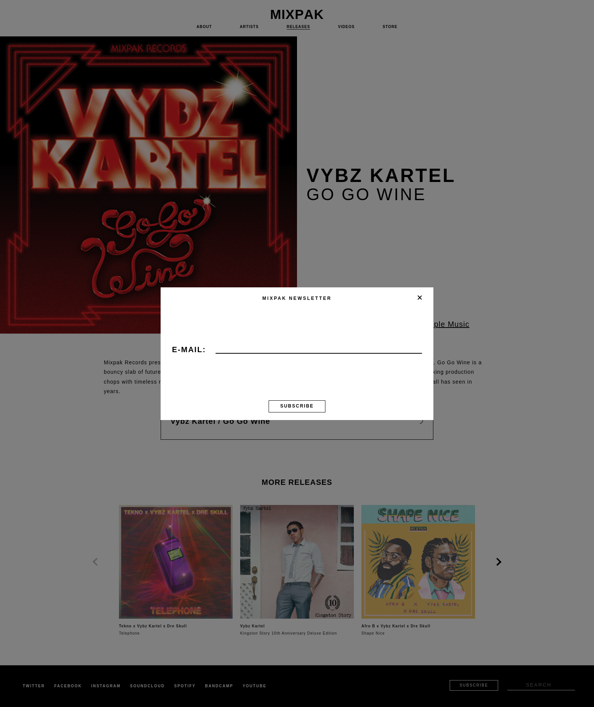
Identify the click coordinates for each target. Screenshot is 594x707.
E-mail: (189, 350)
